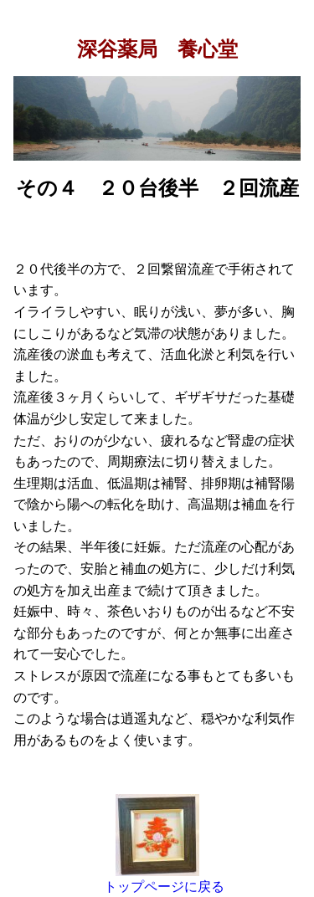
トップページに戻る (164, 886)
